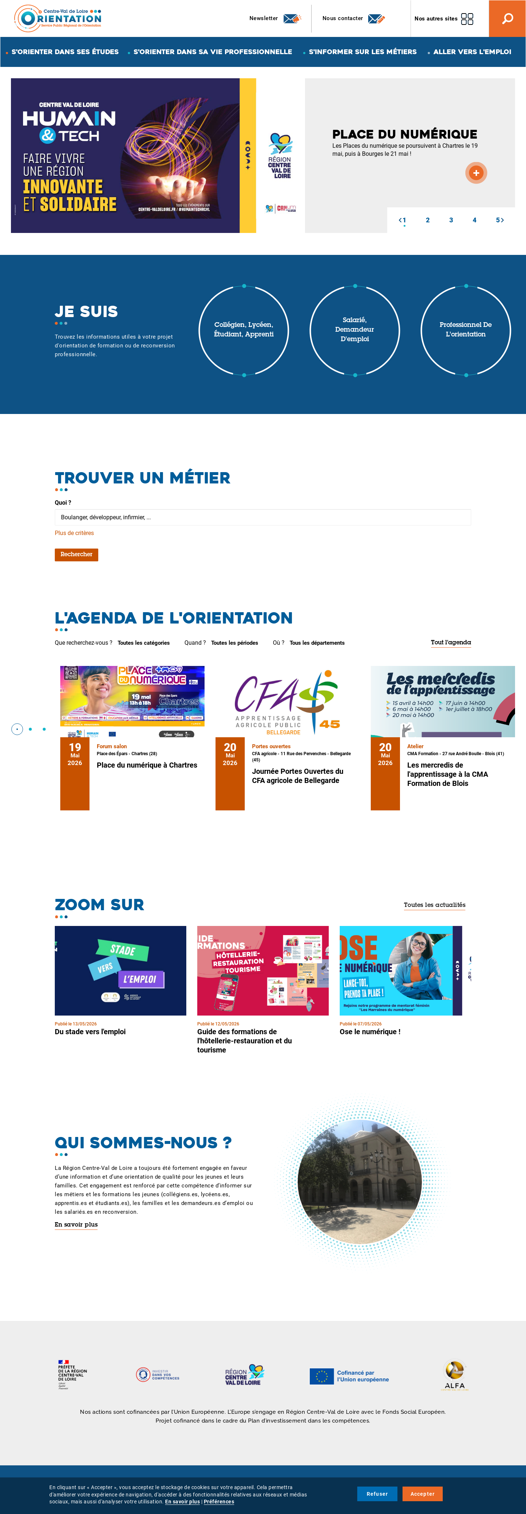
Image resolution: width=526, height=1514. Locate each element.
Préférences (219, 1501)
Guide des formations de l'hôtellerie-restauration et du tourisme (244, 1040)
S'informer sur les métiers (363, 52)
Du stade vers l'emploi (90, 1031)
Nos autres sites (436, 18)
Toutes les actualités (435, 905)
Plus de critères (74, 533)
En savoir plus (76, 1225)
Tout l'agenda (451, 643)
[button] (400, 220)
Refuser (377, 1494)
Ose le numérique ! (370, 1031)
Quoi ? (63, 502)
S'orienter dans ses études (65, 52)
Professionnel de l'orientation (466, 330)
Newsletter (275, 19)
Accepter (423, 1494)
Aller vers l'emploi (472, 52)
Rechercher (76, 555)
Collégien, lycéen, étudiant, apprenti (244, 330)
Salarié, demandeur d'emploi (354, 330)
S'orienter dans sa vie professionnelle (213, 52)
